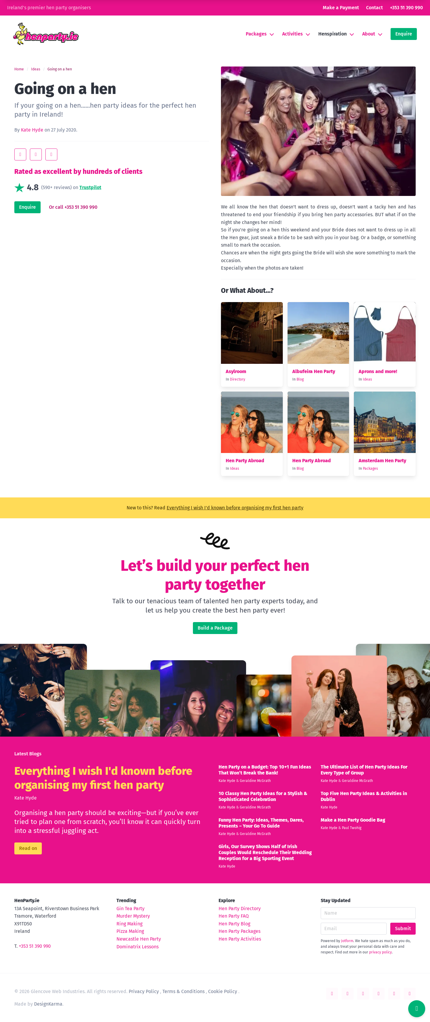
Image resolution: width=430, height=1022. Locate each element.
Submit (403, 928)
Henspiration (332, 34)
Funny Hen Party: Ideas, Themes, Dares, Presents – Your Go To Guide (261, 823)
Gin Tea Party (130, 908)
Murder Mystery (133, 916)
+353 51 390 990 (406, 7)
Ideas (35, 69)
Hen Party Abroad (245, 460)
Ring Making (129, 924)
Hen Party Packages (239, 931)
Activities (292, 34)
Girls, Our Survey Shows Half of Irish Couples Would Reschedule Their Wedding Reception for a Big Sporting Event (265, 852)
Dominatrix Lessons (137, 947)
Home (19, 69)
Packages (256, 34)
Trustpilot (90, 187)
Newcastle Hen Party (138, 939)
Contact (374, 7)
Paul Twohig (351, 828)
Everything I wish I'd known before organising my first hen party (235, 508)
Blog (300, 379)
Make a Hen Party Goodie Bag (353, 820)
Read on (28, 848)
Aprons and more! (378, 371)
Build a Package (215, 628)
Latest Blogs (28, 754)
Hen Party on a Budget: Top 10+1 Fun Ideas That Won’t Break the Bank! (265, 770)
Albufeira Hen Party (313, 371)
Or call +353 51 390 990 (73, 207)
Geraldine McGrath (255, 781)
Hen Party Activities (240, 939)
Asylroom (236, 371)
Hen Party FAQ (234, 916)
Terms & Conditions (183, 991)
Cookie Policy (222, 991)
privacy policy (380, 952)
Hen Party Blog (234, 924)
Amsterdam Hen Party (382, 460)
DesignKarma (48, 1004)
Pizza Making (130, 931)
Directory (237, 379)
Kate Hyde (32, 130)
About (368, 34)
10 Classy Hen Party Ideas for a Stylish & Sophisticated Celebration (263, 796)
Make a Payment (341, 7)
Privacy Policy (144, 991)
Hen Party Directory (240, 908)
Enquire (403, 34)
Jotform (347, 941)
